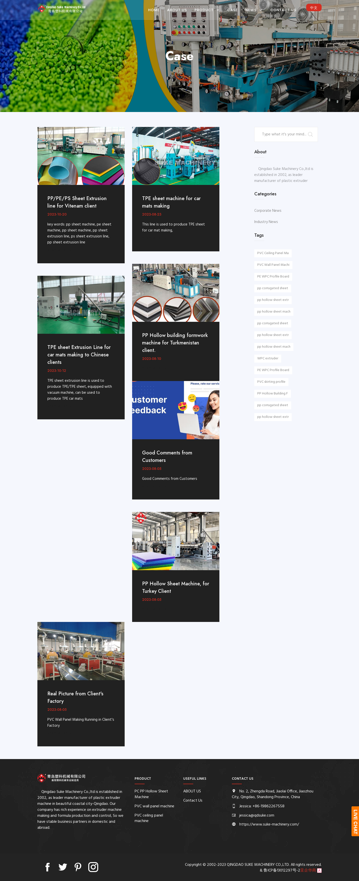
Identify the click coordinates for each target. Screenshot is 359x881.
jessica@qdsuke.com (256, 815)
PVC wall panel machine (154, 806)
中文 (314, 7)
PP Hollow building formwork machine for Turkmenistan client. (175, 343)
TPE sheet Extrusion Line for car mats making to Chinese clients (79, 355)
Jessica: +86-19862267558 (261, 806)
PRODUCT (204, 9)
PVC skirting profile (271, 382)
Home (154, 9)
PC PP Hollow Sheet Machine (151, 794)
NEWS (251, 9)
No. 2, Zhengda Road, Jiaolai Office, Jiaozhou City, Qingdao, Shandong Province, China (272, 794)
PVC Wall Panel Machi (273, 265)
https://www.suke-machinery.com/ (269, 824)
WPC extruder (267, 358)
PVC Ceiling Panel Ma (273, 253)
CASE (232, 9)
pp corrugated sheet (272, 288)
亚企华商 (308, 870)
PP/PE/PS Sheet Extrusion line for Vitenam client (77, 202)
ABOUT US (177, 9)
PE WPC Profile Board (273, 276)
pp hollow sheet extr (273, 300)
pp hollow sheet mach (273, 312)
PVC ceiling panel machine (149, 818)
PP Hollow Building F (272, 393)
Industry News (266, 222)
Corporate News (267, 211)
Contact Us (283, 9)
